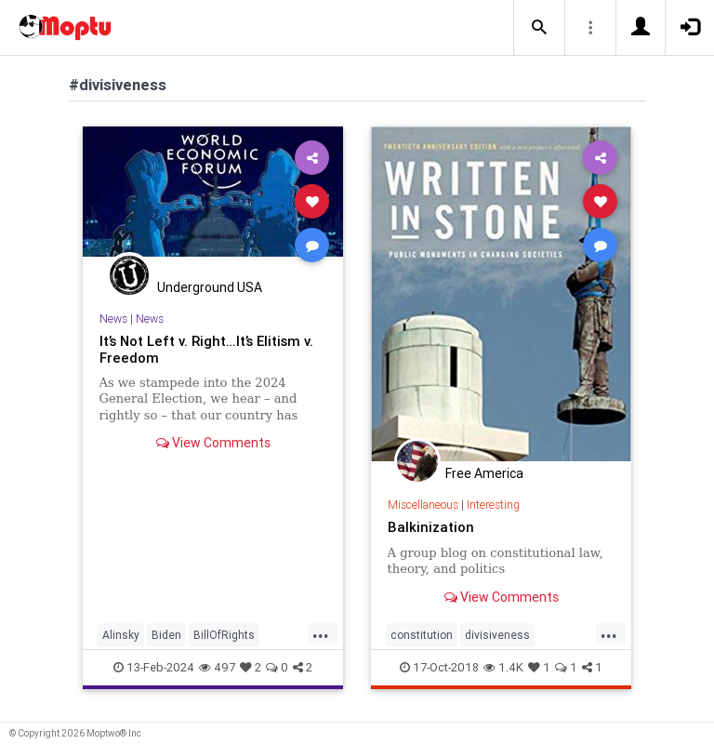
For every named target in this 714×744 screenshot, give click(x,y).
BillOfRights (224, 635)
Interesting (493, 505)
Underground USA (209, 287)
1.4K (503, 667)
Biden (166, 635)
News (113, 319)
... (320, 633)
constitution (421, 635)
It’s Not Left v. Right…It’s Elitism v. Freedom (206, 349)
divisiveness (497, 635)
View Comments (213, 442)
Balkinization (431, 527)
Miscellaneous (423, 505)
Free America (484, 473)
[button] (539, 28)
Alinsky (120, 635)
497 (217, 667)
